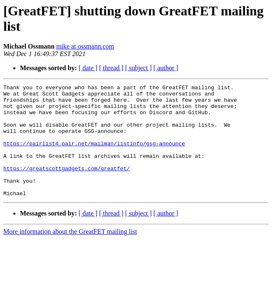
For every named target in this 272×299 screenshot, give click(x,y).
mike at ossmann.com (85, 46)
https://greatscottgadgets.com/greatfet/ (66, 185)
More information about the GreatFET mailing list (70, 253)
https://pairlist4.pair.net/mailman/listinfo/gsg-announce (94, 155)
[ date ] (88, 67)
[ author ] (165, 67)
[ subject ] (138, 67)
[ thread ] (111, 67)
